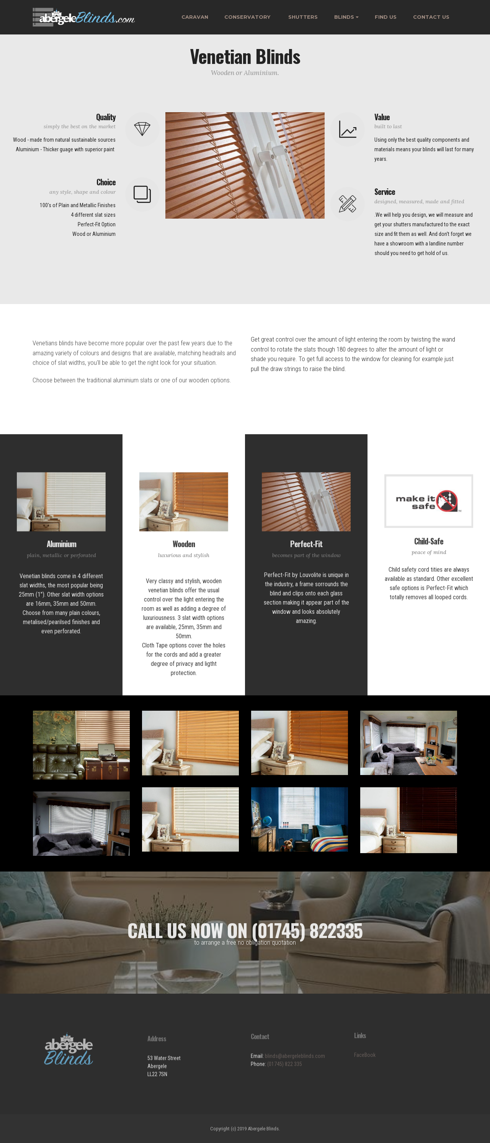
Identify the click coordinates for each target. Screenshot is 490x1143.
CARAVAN (194, 17)
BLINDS (344, 17)
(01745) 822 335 (284, 1086)
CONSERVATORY (248, 17)
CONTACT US (431, 17)
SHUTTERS (303, 17)
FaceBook (365, 1072)
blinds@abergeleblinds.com (295, 1078)
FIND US (386, 17)
